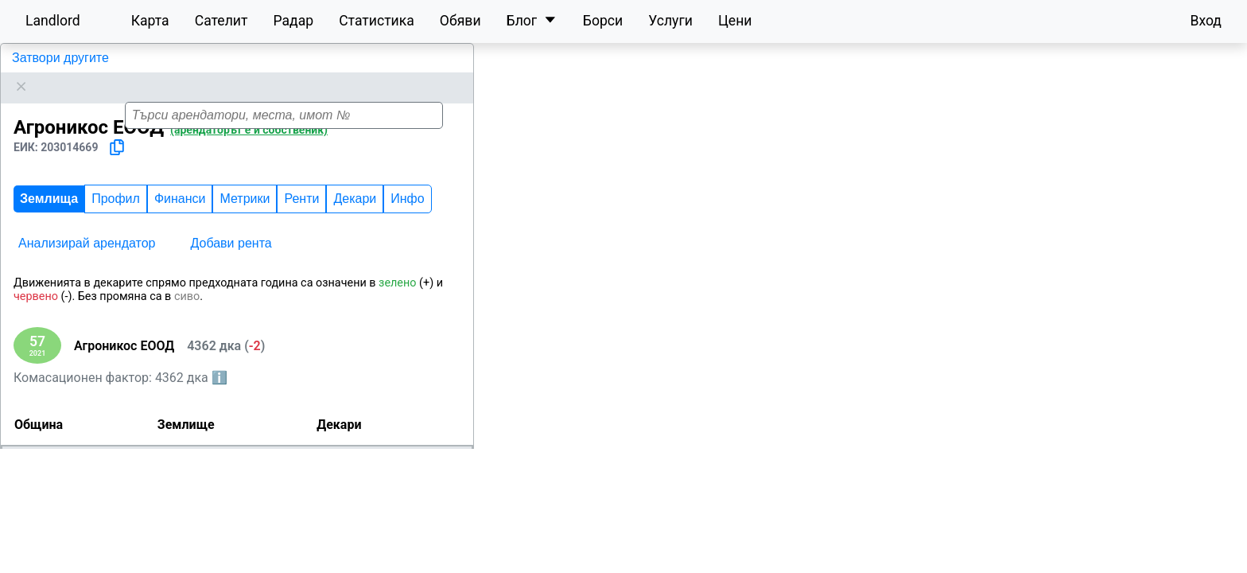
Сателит (221, 21)
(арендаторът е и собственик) (249, 147)
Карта (150, 21)
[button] (880, 300)
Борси (603, 21)
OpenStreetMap (1164, 564)
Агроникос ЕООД (61, 95)
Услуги (670, 21)
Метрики (244, 216)
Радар (293, 21)
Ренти (301, 216)
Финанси (180, 216)
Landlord (52, 21)
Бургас (75, 475)
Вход (1206, 21)
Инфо (407, 216)
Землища (49, 216)
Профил (115, 216)
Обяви (460, 21)
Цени (735, 21)
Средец (28, 499)
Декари (354, 216)
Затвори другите (60, 57)
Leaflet (1098, 564)
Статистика (376, 21)
